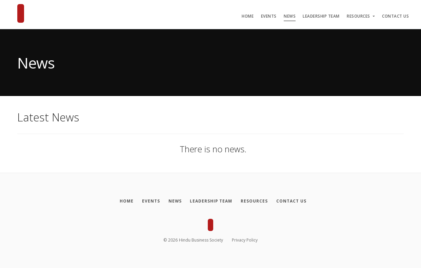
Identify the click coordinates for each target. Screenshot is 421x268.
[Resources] (256, 201)
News (290, 16)
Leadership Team (321, 16)
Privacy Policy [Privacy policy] (245, 240)
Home (248, 16)
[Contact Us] (295, 201)
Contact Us (395, 16)
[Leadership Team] (212, 201)
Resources (358, 16)
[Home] (122, 201)
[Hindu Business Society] (20, 13)
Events (269, 16)
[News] (174, 201)
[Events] (148, 201)
